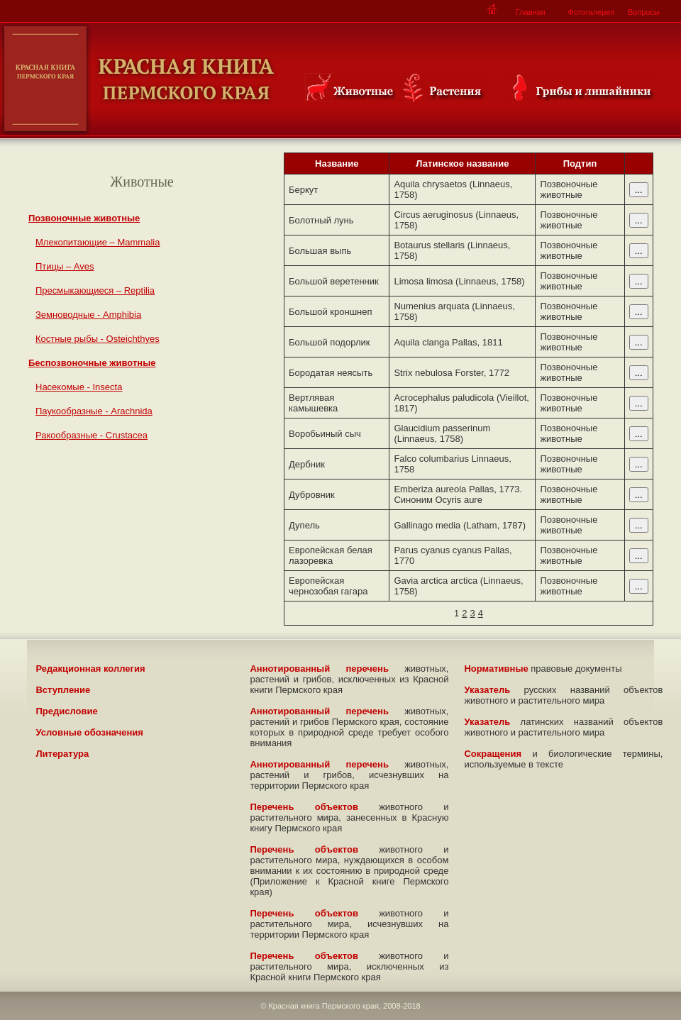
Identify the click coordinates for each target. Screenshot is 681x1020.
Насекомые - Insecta (78, 387)
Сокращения (492, 753)
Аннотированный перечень (319, 668)
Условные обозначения (89, 732)
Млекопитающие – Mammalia (97, 242)
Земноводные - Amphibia (88, 314)
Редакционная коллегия (90, 668)
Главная (531, 12)
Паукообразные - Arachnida (94, 411)
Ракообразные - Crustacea (91, 435)
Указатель (487, 689)
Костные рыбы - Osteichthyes (97, 338)
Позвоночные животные (84, 218)
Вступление (62, 689)
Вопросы (644, 12)
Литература (62, 753)
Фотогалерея (591, 12)
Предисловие (66, 711)
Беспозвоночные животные (92, 362)
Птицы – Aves (64, 266)
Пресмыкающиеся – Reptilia (95, 290)
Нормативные (496, 668)
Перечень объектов (304, 807)
